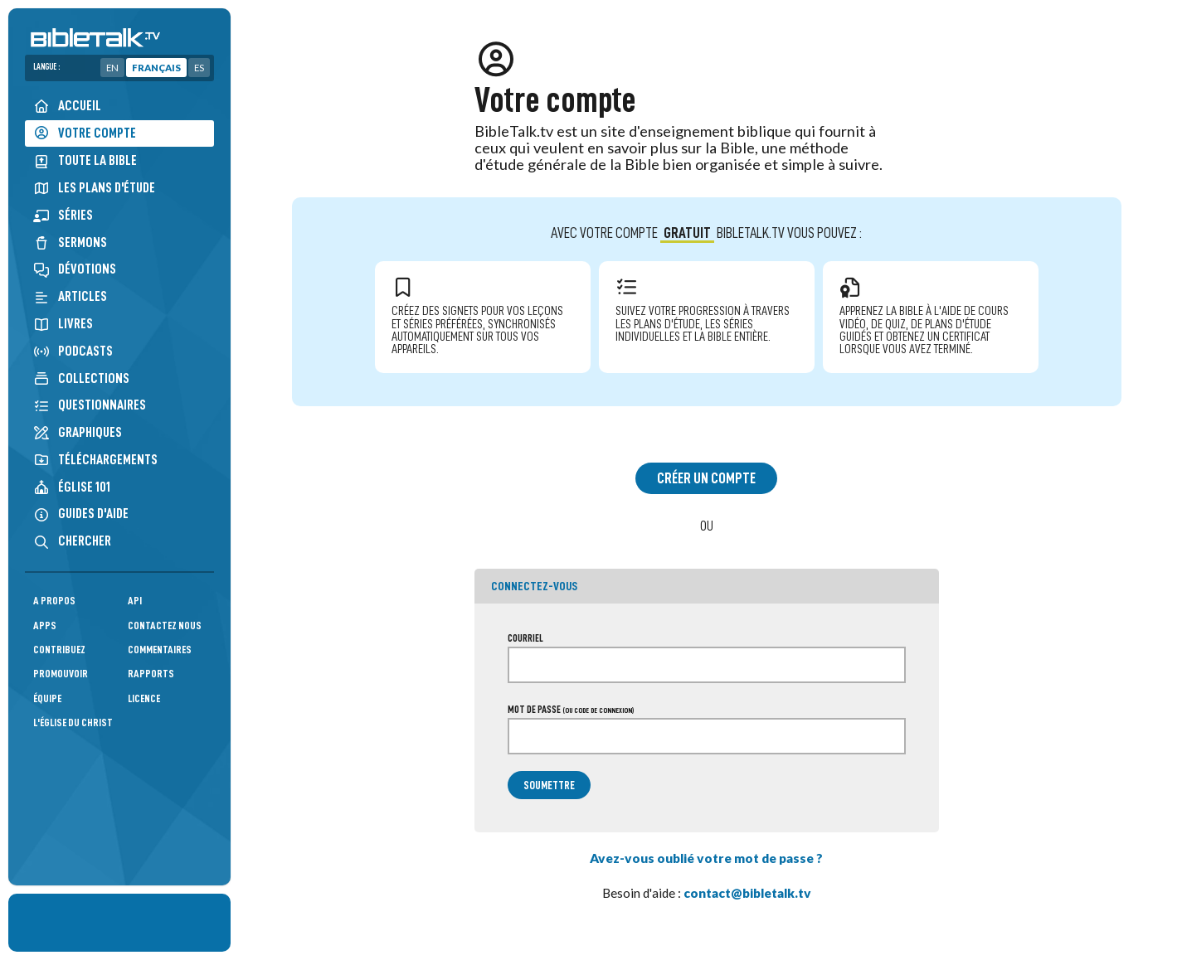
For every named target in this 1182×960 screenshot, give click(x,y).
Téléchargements (95, 460)
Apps (44, 625)
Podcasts (73, 351)
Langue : (47, 67)
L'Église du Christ (73, 722)
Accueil (67, 106)
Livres (63, 324)
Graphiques (77, 432)
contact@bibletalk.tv (747, 892)
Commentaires (160, 649)
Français (156, 67)
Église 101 (71, 487)
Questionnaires (89, 405)
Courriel (525, 638)
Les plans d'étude (94, 188)
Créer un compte (706, 478)
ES (199, 67)
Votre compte (84, 133)
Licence (144, 698)
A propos (54, 600)
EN (112, 67)
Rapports (151, 673)
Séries (63, 215)
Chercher (72, 541)
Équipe (47, 698)
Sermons (70, 242)
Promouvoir (60, 673)
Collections (81, 378)
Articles (70, 296)
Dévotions (74, 269)
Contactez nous (165, 625)
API (135, 600)
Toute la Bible (85, 160)
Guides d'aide (81, 514)
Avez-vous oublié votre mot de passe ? (706, 858)
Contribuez (59, 649)
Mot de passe (571, 710)
